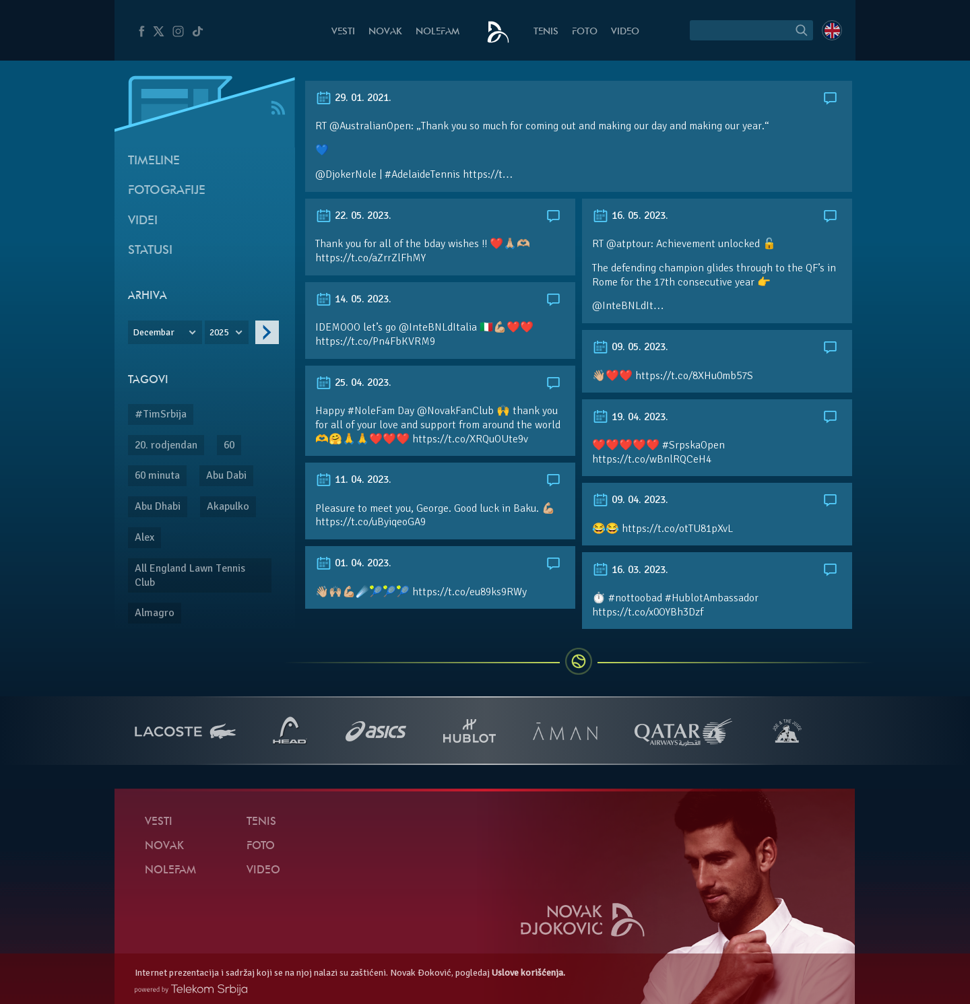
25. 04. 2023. (353, 382)
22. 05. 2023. (353, 215)
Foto (584, 32)
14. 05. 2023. (353, 299)
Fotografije (166, 191)
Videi (143, 221)
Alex (144, 537)
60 (229, 445)
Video (625, 32)
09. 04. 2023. (630, 499)
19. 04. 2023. (630, 417)
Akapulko (228, 506)
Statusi (150, 250)
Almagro (154, 613)
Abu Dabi (226, 475)
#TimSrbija (161, 414)
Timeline (154, 161)
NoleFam (437, 32)
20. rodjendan (166, 445)
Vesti (343, 32)
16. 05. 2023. (630, 215)
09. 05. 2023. (630, 347)
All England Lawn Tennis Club (190, 575)
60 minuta (157, 475)
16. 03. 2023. (630, 569)
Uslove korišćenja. (528, 972)
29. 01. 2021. (353, 97)
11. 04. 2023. (353, 479)
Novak (385, 32)
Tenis (546, 32)
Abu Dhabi (158, 506)
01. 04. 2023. (353, 563)
